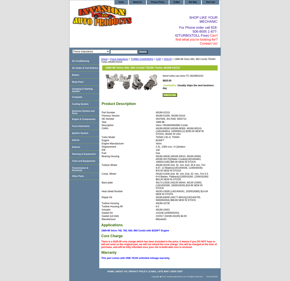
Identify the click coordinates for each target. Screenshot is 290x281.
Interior (76, 140)
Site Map (193, 2)
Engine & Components (83, 119)
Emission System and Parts (83, 112)
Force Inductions (119, 59)
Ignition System (80, 133)
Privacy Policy (157, 2)
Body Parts (78, 82)
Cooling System (80, 104)
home (121, 2)
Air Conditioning (80, 61)
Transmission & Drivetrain (80, 169)
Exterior (76, 147)
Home (104, 59)
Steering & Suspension (84, 154)
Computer (77, 97)
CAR (158, 59)
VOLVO (168, 59)
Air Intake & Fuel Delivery (85, 68)
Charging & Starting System (82, 90)
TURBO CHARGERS (142, 59)
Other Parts (78, 176)
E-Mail (176, 2)
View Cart (210, 2)
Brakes (75, 75)
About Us (137, 2)
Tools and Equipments (83, 161)
